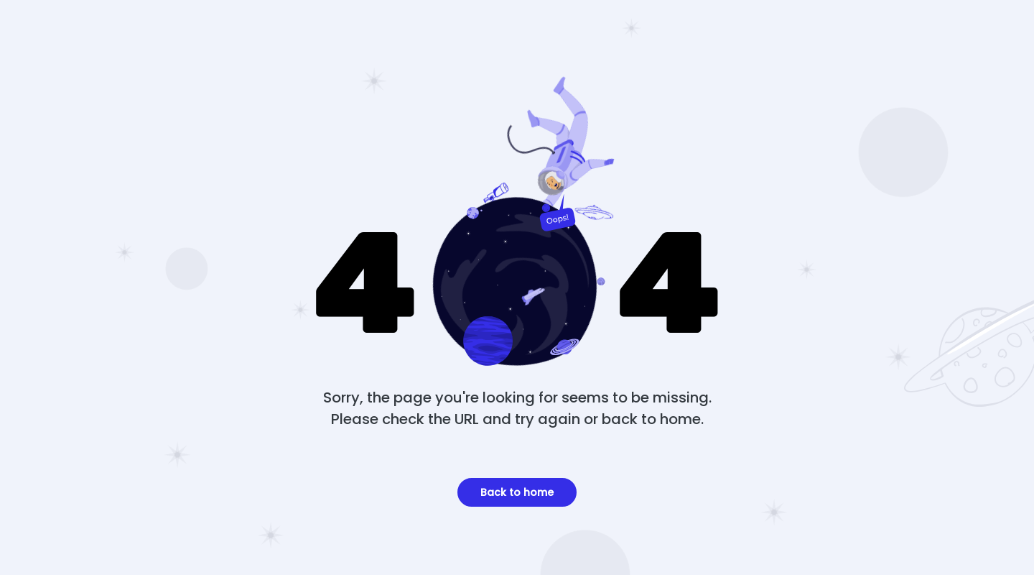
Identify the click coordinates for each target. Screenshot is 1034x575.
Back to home (517, 492)
